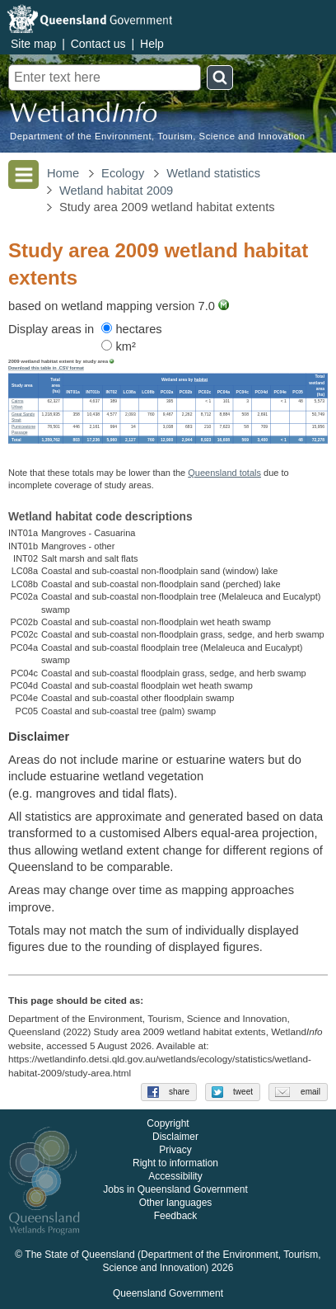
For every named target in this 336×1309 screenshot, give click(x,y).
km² (118, 346)
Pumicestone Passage (23, 430)
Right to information (175, 1164)
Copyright (168, 1124)
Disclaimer (175, 1137)
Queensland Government (168, 1294)
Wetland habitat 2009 (116, 190)
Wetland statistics (213, 173)
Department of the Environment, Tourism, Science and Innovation (157, 136)
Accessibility (175, 1177)
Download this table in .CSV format (46, 367)
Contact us (98, 43)
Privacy (175, 1150)
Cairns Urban (18, 404)
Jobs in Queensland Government (175, 1190)
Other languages (175, 1203)
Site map (33, 43)
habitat (201, 379)
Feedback (176, 1216)
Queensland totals (224, 473)
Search (220, 77)
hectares (131, 329)
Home (63, 173)
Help (152, 43)
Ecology (122, 173)
